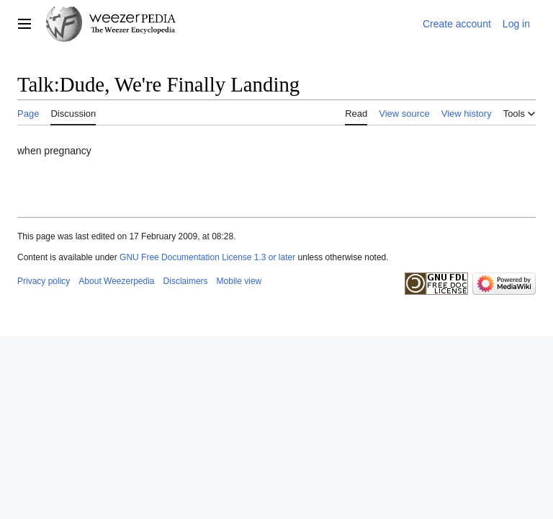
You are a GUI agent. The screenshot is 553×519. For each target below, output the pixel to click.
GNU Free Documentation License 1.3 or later (207, 257)
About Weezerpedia (116, 281)
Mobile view (239, 281)
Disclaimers (185, 281)
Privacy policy (43, 281)
